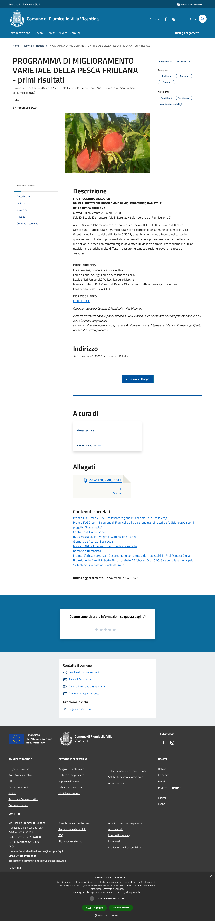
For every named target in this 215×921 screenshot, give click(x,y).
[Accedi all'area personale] (190, 4)
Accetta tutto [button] (94, 907)
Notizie (40, 46)
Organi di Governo (19, 769)
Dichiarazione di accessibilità (124, 847)
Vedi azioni (183, 62)
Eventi (162, 804)
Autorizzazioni (116, 783)
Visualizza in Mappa (137, 379)
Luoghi (162, 798)
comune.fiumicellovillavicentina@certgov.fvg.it (36, 851)
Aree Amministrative (20, 775)
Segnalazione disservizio (72, 829)
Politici (12, 793)
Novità (28, 46)
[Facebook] (164, 18)
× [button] (211, 876)
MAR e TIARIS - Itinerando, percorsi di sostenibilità (105, 546)
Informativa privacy (119, 835)
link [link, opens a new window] (140, 892)
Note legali (114, 841)
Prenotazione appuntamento (74, 823)
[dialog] (107, 896)
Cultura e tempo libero (71, 775)
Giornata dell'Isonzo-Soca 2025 (93, 541)
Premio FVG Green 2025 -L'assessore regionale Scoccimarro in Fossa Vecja (120, 518)
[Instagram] (172, 18)
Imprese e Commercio (70, 781)
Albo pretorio (115, 829)
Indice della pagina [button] (26, 185)
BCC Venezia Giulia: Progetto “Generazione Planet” (105, 536)
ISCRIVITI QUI (81, 301)
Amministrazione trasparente (125, 823)
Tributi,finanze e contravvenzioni (127, 771)
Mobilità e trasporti (69, 793)
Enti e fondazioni (18, 787)
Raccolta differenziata (87, 551)
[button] (107, 915)
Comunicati (164, 775)
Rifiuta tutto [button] (121, 907)
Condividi (166, 62)
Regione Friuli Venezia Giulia (25, 4)
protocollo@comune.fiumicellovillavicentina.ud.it (37, 861)
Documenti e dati (18, 805)
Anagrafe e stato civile (71, 769)
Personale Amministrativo (23, 799)
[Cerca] (203, 19)
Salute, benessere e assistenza (125, 777)
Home (16, 46)
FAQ (60, 835)
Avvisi (161, 781)
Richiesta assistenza (70, 841)
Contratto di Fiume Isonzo (89, 532)
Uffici (11, 781)
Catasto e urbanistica (70, 787)
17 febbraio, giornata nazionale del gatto (98, 565)
